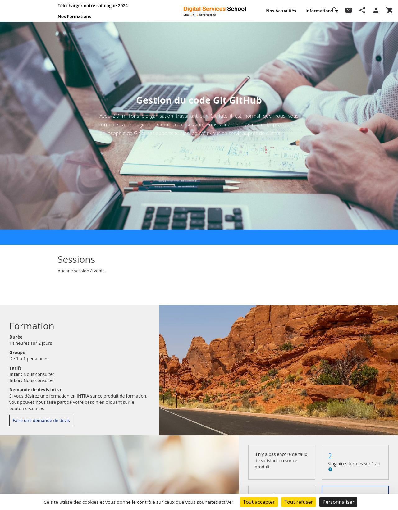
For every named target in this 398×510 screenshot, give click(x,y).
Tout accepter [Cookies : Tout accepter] (259, 502)
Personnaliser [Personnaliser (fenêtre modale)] (338, 502)
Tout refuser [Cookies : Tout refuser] (298, 502)
